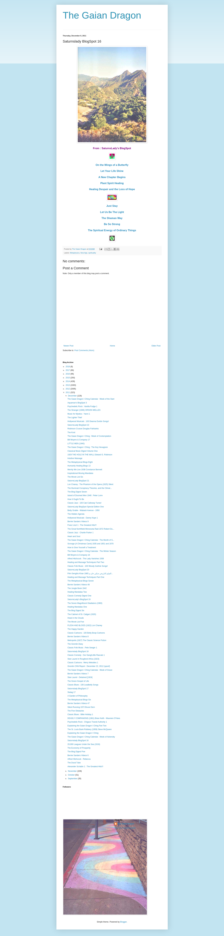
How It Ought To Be (75, 499)
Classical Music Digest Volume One (82, 451)
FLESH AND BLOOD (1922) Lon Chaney (84, 625)
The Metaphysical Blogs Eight (80, 462)
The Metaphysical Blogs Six (79, 700)
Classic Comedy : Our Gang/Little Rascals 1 (86, 655)
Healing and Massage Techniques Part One (85, 577)
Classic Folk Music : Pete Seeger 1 (82, 648)
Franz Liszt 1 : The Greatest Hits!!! (81, 525)
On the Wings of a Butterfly (112, 165)
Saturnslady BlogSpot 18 (77, 651)
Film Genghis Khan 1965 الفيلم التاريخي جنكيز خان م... (90, 573)
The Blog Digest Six (75, 610)
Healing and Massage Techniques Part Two (85, 562)
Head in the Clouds (75, 618)
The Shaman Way (112, 218)
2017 (68, 370)
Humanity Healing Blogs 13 (78, 466)
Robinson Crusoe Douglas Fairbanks (83, 429)
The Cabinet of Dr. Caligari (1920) (81, 614)
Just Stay (112, 206)
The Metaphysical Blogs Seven (80, 581)
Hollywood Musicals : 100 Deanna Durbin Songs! (88, 421)
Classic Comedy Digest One (79, 596)
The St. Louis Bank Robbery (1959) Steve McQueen (89, 729)
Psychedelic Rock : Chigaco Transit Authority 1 (87, 722)
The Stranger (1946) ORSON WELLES (83, 410)
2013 (68, 385)
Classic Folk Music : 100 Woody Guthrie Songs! (87, 566)
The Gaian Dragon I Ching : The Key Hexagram (87, 447)
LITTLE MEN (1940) (75, 443)
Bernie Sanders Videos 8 (78, 636)
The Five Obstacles (75, 711)
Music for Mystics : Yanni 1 (78, 414)
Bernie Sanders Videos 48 (78, 585)
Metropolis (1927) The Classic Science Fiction (86, 640)
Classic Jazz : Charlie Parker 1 (80, 532)
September (73, 778)
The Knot (71, 432)
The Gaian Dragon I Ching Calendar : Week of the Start (90, 399)
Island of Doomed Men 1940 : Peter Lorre (85, 495)
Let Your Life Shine (111, 171)
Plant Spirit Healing (112, 183)
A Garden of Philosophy (77, 696)
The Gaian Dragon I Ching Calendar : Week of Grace (89, 670)
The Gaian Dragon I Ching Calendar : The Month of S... (90, 540)
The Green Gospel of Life (78, 681)
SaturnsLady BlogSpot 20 (78, 570)
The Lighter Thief (74, 417)
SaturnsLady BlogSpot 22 (78, 425)
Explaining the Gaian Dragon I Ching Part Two (86, 726)
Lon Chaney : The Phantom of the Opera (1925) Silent (90, 484)
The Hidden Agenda (75, 514)
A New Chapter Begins (112, 177)
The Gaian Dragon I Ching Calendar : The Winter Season (91, 551)
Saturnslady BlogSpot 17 (77, 688)
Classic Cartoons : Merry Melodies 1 (82, 662)
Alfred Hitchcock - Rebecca (78, 759)
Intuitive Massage (74, 458)
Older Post (156, 346)
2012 (68, 389)
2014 (68, 381)
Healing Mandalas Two (77, 592)
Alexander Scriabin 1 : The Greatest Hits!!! (85, 766)
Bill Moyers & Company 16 (78, 555)
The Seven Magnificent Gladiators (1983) (84, 603)
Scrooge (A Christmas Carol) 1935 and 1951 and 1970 (90, 544)
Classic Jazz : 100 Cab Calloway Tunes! (84, 503)
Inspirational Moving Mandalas (80, 473)
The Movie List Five (75, 622)
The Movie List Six (75, 477)
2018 (68, 366)
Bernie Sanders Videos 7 (78, 674)
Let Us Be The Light (112, 212)
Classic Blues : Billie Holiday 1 (80, 714)
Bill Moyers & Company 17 (78, 440)
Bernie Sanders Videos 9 (78, 521)
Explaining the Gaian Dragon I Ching (82, 733)
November (72, 771)
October (71, 775)
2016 (68, 374)
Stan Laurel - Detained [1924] (79, 677)
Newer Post (68, 346)
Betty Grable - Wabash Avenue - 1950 (83, 510)
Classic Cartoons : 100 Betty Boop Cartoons (86, 633)
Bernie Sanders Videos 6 (78, 755)
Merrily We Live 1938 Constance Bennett (84, 469)
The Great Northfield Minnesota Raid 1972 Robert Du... (90, 529)
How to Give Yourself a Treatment (81, 547)
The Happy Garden (75, 629)
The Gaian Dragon (102, 15)
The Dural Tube (74, 763)
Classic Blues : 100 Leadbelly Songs (82, 685)
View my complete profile (125, 828)
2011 (68, 392)
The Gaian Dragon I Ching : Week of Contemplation (89, 436)
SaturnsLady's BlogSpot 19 (78, 599)
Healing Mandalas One (77, 607)
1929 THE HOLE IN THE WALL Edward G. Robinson (89, 455)
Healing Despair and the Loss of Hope (112, 189)
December (72, 396)
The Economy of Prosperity (78, 748)
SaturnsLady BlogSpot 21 (78, 481)
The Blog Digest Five (76, 751)
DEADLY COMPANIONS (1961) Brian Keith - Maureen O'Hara (93, 718)
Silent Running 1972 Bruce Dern (81, 707)
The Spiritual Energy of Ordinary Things (112, 230)
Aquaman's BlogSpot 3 (77, 403)
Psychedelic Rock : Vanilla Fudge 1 (82, 406)
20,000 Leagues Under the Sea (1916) (83, 744)
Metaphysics (74, 253)
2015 (68, 378)
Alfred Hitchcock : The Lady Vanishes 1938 (85, 559)
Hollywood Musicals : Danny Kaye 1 (82, 518)
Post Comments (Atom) (84, 350)
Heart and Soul (73, 536)
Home (112, 346)
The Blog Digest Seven (77, 492)
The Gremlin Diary (75, 644)
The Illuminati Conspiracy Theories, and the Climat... (89, 488)
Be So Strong (112, 224)
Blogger (123, 922)
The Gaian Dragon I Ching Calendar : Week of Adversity (91, 737)
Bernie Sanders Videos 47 (78, 703)
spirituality (92, 253)
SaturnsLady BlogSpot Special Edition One (85, 507)
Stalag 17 (71, 692)
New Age (83, 253)
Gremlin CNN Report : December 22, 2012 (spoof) (88, 666)
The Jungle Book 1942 (76, 588)
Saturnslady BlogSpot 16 (77, 740)
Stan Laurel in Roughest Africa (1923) (83, 659)
